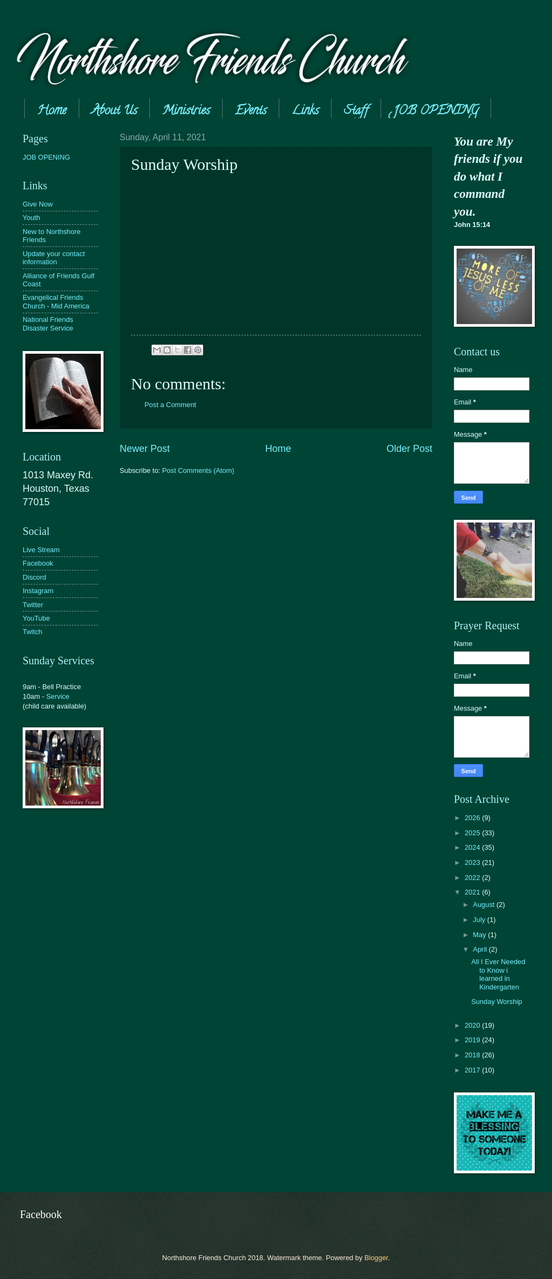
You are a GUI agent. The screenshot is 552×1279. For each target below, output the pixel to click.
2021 (473, 892)
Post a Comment (170, 405)
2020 (473, 1025)
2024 (473, 847)
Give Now (38, 204)
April (480, 949)
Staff (356, 111)
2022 (473, 878)
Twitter (33, 605)
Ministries (186, 111)
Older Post (409, 448)
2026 (473, 818)
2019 (473, 1040)
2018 (473, 1055)
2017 (473, 1070)
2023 (473, 862)
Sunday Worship (496, 1002)
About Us (114, 111)
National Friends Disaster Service (48, 323)
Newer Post (145, 448)
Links (305, 111)
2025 (473, 833)
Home (51, 111)
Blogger (376, 1258)
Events (250, 111)
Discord (34, 577)
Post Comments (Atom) (198, 470)
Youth (31, 218)
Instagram (38, 591)
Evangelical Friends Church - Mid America (56, 301)
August (484, 904)
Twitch (33, 632)
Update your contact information (54, 258)
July (480, 920)
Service (58, 696)
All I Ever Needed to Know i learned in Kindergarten (498, 974)
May (480, 935)
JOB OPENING (46, 157)
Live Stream (41, 550)
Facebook (38, 563)
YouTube (36, 618)
